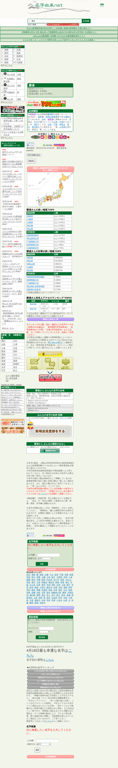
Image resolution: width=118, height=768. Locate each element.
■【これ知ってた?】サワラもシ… (11, 392)
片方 (36, 122)
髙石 (28, 575)
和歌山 (62, 124)
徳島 (40, 117)
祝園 (33, 593)
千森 (61, 575)
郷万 (68, 585)
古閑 (55, 587)
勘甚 (41, 575)
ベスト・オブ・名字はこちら (50, 674)
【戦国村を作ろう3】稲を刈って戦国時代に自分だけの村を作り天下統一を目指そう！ (59, 32)
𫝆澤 (15, 344)
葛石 (67, 582)
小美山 (42, 587)
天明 (65, 577)
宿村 (15, 351)
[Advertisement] (50, 65)
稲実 (43, 580)
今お (15, 354)
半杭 (60, 587)
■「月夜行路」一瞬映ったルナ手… (12, 412)
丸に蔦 (8, 99)
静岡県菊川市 (33, 245)
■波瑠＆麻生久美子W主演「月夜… (11, 409)
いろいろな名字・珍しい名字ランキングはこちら (50, 671)
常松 (48, 600)
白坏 (65, 600)
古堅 (43, 593)
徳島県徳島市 (33, 235)
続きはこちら (8, 328)
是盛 (3, 361)
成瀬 (68, 595)
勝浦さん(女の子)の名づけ (50, 611)
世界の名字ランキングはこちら (50, 687)
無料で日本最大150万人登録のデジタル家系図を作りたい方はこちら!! (12, 164)
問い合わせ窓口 (55, 342)
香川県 (30, 270)
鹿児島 (35, 127)
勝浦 (50, 114)
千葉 (55, 124)
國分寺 (49, 587)
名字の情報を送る (33, 155)
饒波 (36, 587)
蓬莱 (64, 593)
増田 (19, 99)
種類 (30, 632)
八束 (70, 577)
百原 (38, 585)
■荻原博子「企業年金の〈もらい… (12, 400)
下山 (51, 575)
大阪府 (30, 219)
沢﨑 (38, 580)
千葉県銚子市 (33, 242)
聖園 (38, 590)
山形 (50, 124)
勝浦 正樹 (33, 309)
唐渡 (15, 361)
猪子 (53, 577)
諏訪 (3, 341)
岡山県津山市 (33, 238)
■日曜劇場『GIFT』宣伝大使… (10, 402)
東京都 (30, 226)
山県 (51, 117)
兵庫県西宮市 (33, 248)
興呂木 (51, 582)
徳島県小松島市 (34, 290)
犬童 (31, 600)
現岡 (48, 117)
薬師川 (37, 600)
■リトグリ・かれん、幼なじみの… (12, 395)
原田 (3, 354)
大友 (19, 59)
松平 (60, 598)
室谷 (43, 595)
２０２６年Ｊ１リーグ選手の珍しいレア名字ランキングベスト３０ (12, 191)
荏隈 (38, 577)
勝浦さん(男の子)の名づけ (50, 608)
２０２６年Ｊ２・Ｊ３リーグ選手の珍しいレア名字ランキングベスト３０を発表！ (59, 40)
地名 (36, 124)
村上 (15, 370)
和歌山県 (31, 264)
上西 (35, 598)
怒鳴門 (16, 364)
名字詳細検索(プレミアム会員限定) (63, 24)
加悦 (62, 580)
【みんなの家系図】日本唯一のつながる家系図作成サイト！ (59, 36)
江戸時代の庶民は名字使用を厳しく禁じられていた (13, 120)
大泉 (63, 585)
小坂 (3, 348)
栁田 (6, 62)
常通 (53, 600)
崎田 (19, 79)
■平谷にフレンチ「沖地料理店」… (12, 397)
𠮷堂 (15, 348)
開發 (36, 603)
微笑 (33, 590)
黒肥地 (20, 56)
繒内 (6, 53)
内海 (63, 127)
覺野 (38, 595)
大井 (3, 367)
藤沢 (3, 358)
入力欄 (31, 555)
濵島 (28, 593)
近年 (44, 119)
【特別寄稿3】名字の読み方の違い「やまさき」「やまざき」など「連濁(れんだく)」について (12, 318)
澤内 (28, 590)
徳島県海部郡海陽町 (36, 277)
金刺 (3, 364)
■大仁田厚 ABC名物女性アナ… (10, 407)
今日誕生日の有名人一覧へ (50, 684)
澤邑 (53, 585)
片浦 (61, 122)
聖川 (33, 577)
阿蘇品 (44, 582)
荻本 (31, 587)
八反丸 (59, 600)
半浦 (48, 585)
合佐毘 (54, 598)
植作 (33, 580)
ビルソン (17, 358)
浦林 (65, 587)
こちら (10, 65)
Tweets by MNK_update (11, 385)
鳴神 (6, 59)
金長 (56, 575)
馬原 (28, 582)
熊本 (3, 351)
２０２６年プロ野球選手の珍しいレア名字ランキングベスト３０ (12, 219)
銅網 (28, 580)
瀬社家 (32, 595)
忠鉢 (38, 593)
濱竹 (33, 582)
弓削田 (20, 62)
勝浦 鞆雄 (33, 304)
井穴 (53, 595)
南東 (55, 117)
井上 (48, 595)
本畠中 (42, 603)
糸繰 (19, 53)
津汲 (28, 577)
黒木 (63, 595)
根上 (58, 595)
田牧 (50, 590)
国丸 (48, 593)
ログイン (63, 418)
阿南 (57, 582)
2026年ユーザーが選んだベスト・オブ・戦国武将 (12, 281)
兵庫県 (30, 222)
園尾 (31, 603)
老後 (62, 582)
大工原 (32, 585)
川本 (48, 577)
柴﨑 (6, 50)
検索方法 (32, 558)
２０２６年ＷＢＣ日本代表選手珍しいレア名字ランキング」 (12, 234)
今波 (38, 582)
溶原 (66, 575)
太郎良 (70, 593)
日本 (58, 585)
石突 (55, 590)
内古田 (49, 580)
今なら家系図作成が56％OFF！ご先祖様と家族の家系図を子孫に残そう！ (59, 28)
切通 (19, 50)
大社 (15, 341)
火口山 (68, 580)
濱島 (19, 86)
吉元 (15, 367)
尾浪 (43, 585)
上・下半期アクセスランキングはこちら (50, 681)
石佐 (6, 56)
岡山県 (30, 229)
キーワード (33, 628)
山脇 (46, 575)
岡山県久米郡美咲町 (36, 286)
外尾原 (44, 590)
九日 (65, 590)
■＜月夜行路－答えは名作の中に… (12, 390)
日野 (3, 344)
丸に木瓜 (9, 74)
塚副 (33, 575)
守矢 (3, 370)
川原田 (59, 577)
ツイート (30, 143)
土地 (55, 122)
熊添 (70, 590)
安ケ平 (56, 580)
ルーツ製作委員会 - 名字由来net (12, 378)
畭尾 (71, 575)
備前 (67, 117)
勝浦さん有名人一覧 (50, 319)
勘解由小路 (56, 593)
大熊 (19, 74)
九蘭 (43, 577)
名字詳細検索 (50, 569)
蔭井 (60, 590)
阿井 (70, 587)
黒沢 (48, 598)
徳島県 (33, 114)
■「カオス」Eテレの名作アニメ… (11, 404)
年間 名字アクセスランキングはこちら (50, 677)
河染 (65, 598)
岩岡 (40, 598)
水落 (43, 600)
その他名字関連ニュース (7, 414)
